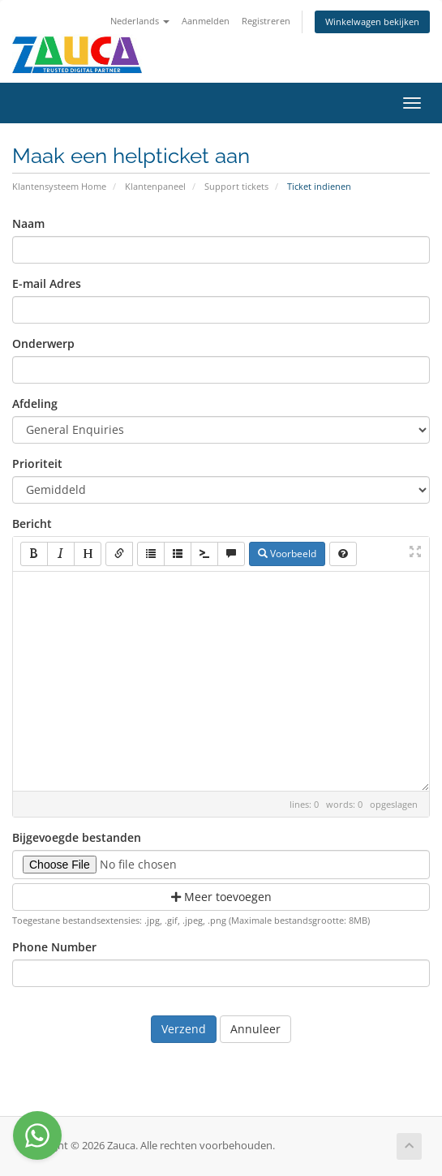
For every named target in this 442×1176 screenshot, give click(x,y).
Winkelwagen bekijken (372, 21)
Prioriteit (37, 463)
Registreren (266, 21)
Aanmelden (206, 21)
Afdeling (35, 403)
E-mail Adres (46, 283)
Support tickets (236, 186)
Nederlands (140, 21)
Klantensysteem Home (59, 186)
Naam (28, 223)
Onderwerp (43, 343)
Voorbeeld (287, 553)
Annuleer (255, 1029)
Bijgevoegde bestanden (76, 837)
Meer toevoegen (221, 896)
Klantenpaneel (155, 186)
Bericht (32, 523)
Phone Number (54, 947)
